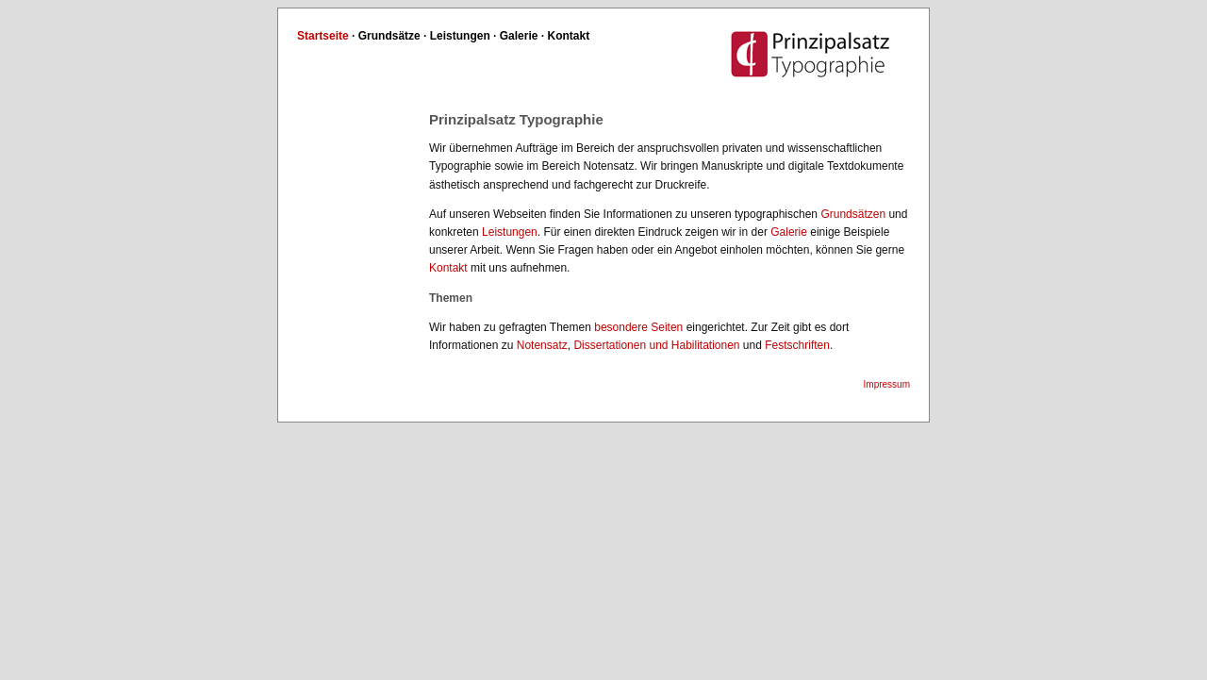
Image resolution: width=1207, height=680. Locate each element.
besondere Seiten (638, 327)
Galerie (519, 35)
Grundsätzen (852, 214)
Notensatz (542, 345)
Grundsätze (389, 35)
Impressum (887, 384)
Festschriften (797, 345)
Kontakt (569, 35)
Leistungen (460, 35)
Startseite (323, 35)
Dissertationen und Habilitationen (656, 345)
